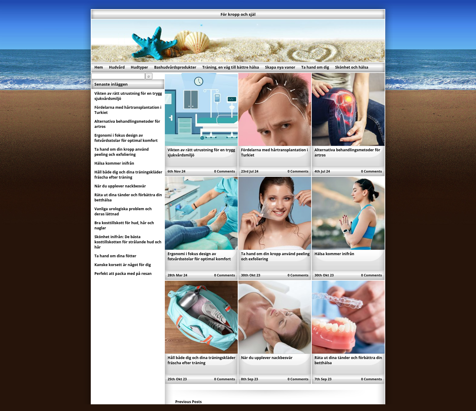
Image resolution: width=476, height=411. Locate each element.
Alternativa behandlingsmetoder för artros (127, 124)
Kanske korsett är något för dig (122, 264)
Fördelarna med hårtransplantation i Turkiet (128, 110)
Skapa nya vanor (280, 67)
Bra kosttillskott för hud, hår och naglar (124, 225)
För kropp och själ (237, 14)
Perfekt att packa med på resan (122, 273)
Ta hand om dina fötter (115, 256)
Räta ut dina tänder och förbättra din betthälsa (128, 197)
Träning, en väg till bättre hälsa (230, 67)
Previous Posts (188, 401)
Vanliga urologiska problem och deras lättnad (123, 211)
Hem (98, 67)
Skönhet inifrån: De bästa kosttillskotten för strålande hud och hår (128, 242)
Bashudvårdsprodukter (175, 67)
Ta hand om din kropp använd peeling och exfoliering (121, 152)
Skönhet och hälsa (351, 67)
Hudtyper (139, 67)
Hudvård (117, 67)
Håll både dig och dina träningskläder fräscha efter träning (201, 360)
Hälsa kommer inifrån (334, 253)
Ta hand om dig (315, 67)
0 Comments (224, 171)
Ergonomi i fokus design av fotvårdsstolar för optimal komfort (199, 256)
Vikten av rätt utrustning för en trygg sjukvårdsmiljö (128, 96)
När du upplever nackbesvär (266, 357)
